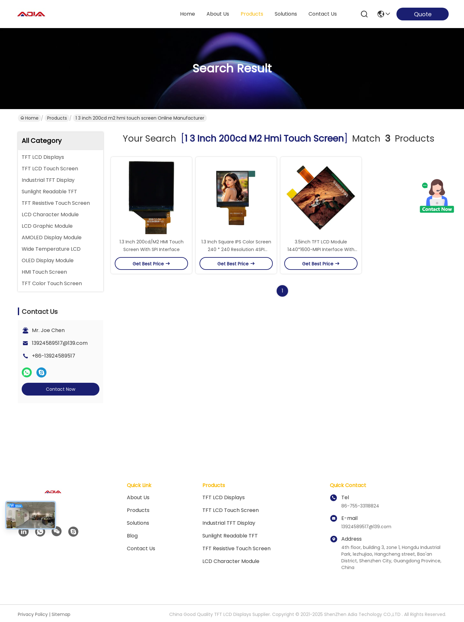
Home (187, 14)
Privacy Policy (33, 614)
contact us (322, 14)
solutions (286, 14)
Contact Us (141, 548)
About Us (138, 497)
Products (57, 118)
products (252, 14)
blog (132, 535)
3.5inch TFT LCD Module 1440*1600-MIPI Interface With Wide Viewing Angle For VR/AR (320, 249)
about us (218, 14)
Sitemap (61, 614)
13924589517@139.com (60, 343)
